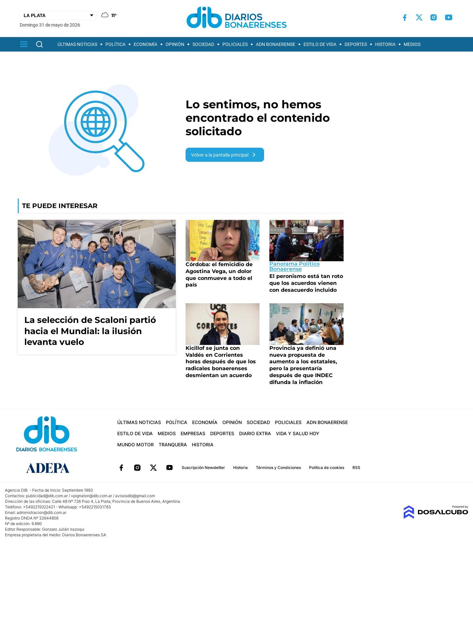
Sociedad (203, 44)
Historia (385, 44)
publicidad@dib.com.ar (47, 495)
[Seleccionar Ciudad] (58, 15)
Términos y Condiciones (278, 467)
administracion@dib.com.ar (41, 512)
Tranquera (173, 444)
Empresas (193, 433)
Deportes (356, 44)
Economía (145, 44)
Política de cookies (326, 467)
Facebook (121, 468)
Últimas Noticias (77, 44)
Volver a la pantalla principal (224, 155)
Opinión (175, 44)
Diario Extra (255, 433)
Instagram (137, 468)
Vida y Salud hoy (297, 433)
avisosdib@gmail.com (135, 495)
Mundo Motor (135, 444)
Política (115, 44)
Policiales (235, 44)
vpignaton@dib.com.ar (92, 495)
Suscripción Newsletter (203, 467)
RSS (356, 467)
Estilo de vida (320, 44)
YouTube (169, 468)
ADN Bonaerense (275, 44)
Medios (412, 44)
